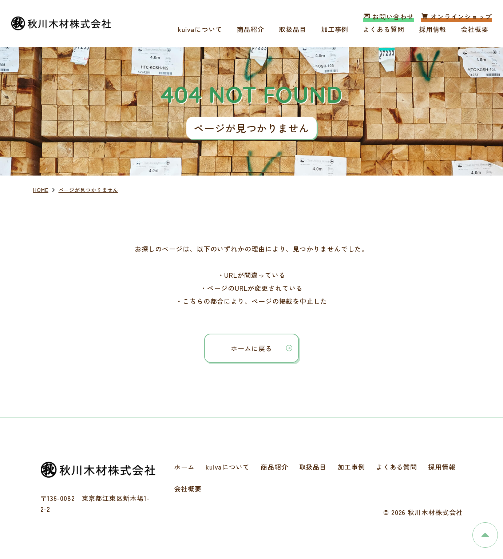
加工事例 (335, 29)
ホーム (184, 466)
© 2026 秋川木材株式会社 (423, 512)
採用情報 (433, 29)
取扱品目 (292, 29)
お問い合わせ (388, 16)
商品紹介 (251, 29)
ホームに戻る (251, 348)
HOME (40, 189)
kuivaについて (200, 29)
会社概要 (474, 29)
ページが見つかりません (88, 189)
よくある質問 (383, 29)
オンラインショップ (456, 16)
